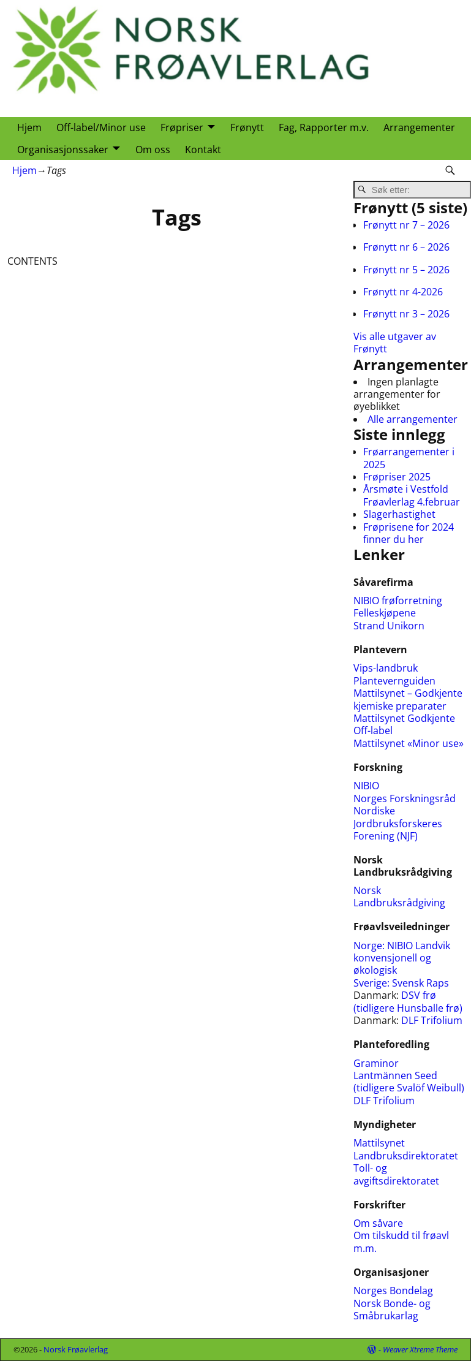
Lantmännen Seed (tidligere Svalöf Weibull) (408, 1081)
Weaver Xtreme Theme (420, 1349)
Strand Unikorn (388, 625)
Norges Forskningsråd (404, 798)
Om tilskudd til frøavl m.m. (401, 1241)
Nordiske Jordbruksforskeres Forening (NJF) (397, 823)
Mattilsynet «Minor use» (408, 743)
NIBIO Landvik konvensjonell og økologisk (401, 958)
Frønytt (247, 127)
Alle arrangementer (412, 419)
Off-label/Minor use (101, 127)
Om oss (152, 149)
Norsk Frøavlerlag (75, 1349)
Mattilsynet (379, 1143)
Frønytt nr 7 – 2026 (406, 225)
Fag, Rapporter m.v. (324, 127)
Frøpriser (181, 127)
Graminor (376, 1063)
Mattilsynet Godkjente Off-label (404, 724)
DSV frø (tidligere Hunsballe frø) (407, 1001)
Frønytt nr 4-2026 (403, 291)
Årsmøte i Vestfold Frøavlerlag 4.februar (411, 495)
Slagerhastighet (399, 514)
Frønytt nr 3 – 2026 (406, 313)
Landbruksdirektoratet (405, 1155)
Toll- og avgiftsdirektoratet (396, 1174)
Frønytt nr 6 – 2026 (406, 247)
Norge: (370, 945)
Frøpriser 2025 (397, 476)
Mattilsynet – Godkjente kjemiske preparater (407, 699)
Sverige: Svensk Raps (401, 983)
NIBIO (366, 785)
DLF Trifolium (433, 1020)
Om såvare (378, 1223)
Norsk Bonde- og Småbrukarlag (392, 1309)
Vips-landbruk (385, 668)
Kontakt (203, 149)
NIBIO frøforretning (397, 600)
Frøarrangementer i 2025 (408, 458)
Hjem (29, 127)
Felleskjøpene (384, 613)
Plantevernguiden (394, 681)
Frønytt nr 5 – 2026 (406, 269)
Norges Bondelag (393, 1290)
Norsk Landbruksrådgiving (399, 896)
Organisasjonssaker (62, 149)
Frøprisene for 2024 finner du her (408, 533)
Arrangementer (419, 127)
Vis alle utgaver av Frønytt (394, 342)
